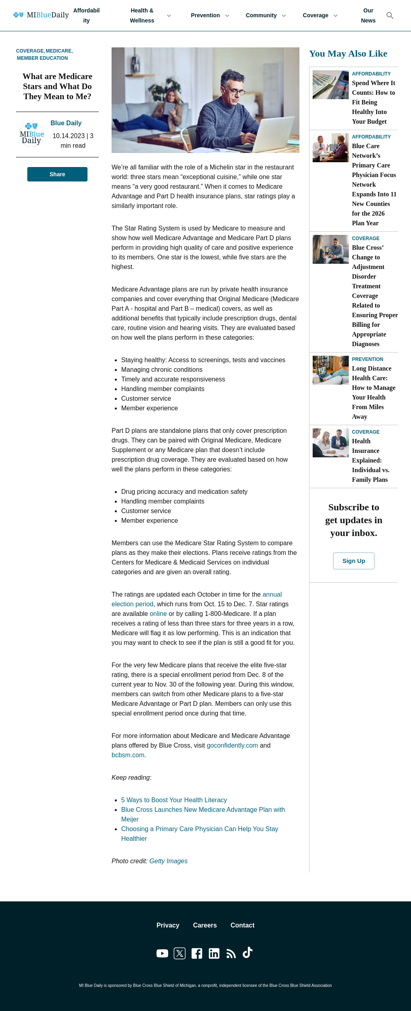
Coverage (320, 15)
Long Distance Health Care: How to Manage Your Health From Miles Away (373, 392)
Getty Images (168, 861)
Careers (205, 925)
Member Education (42, 58)
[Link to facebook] (197, 954)
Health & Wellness (147, 15)
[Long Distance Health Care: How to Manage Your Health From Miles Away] (331, 370)
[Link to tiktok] (249, 954)
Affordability (86, 15)
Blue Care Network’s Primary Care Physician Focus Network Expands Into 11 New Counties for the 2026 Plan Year (374, 184)
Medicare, (59, 51)
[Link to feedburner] (231, 954)
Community (266, 15)
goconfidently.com (232, 745)
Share (57, 174)
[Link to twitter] (180, 954)
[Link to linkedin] (214, 954)
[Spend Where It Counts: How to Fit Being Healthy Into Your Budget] (331, 84)
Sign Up (354, 561)
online (158, 613)
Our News (368, 15)
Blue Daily (66, 123)
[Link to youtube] (162, 954)
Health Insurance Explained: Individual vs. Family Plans (370, 460)
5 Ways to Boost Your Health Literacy (174, 800)
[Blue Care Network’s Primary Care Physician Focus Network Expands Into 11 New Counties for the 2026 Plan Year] (331, 147)
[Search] (390, 16)
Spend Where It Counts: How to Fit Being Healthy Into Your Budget (373, 102)
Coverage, (30, 51)
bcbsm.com (128, 755)
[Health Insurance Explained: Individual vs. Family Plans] (331, 442)
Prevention (210, 15)
